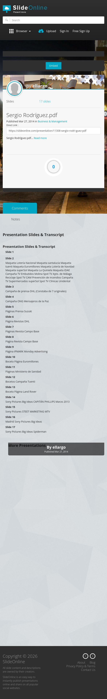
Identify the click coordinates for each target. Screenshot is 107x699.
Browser (20, 31)
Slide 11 (10, 367)
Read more (40, 138)
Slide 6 (9, 316)
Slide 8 (9, 337)
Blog (92, 662)
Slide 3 (9, 286)
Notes (15, 219)
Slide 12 (10, 377)
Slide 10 (10, 357)
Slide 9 (9, 347)
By (50, 447)
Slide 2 (9, 258)
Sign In (64, 31)
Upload (47, 31)
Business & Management (52, 121)
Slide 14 (10, 397)
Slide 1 (9, 252)
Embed (53, 65)
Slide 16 (10, 417)
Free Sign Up (81, 31)
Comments (20, 208)
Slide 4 (9, 296)
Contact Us (88, 670)
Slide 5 (9, 306)
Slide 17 (10, 427)
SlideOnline (53, 9)
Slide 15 (10, 407)
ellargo (39, 86)
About (81, 662)
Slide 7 (9, 327)
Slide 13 (10, 387)
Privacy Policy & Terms (80, 666)
